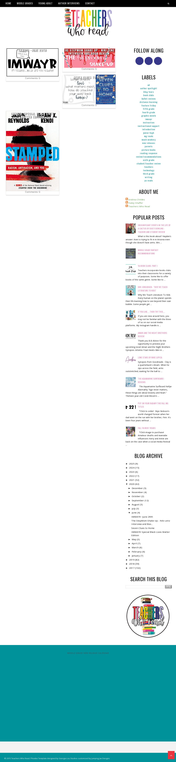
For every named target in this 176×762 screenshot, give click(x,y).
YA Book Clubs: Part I (148, 265)
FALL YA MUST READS (146, 427)
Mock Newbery (149, 139)
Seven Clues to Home (89, 77)
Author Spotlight (148, 88)
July (134, 508)
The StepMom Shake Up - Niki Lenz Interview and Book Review (88, 51)
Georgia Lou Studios (68, 758)
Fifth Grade (149, 108)
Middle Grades (25, 3)
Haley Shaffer (135, 202)
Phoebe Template (39, 758)
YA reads (148, 180)
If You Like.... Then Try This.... (151, 311)
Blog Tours (149, 91)
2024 (132, 467)
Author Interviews (69, 3)
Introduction (148, 129)
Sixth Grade (149, 159)
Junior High (148, 132)
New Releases (148, 142)
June (134, 512)
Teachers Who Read (139, 206)
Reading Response (148, 153)
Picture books (149, 149)
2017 (132, 568)
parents (149, 146)
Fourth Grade (148, 112)
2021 (132, 480)
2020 (132, 484)
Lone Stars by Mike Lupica (150, 357)
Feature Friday (148, 105)
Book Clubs (148, 95)
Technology (148, 170)
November (138, 492)
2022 (132, 475)
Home (8, 3)
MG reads (148, 136)
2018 (132, 563)
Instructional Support (149, 125)
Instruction (149, 122)
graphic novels (148, 115)
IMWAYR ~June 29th (32, 50)
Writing (148, 177)
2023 (132, 471)
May (134, 539)
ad (149, 84)
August (136, 504)
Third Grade (149, 173)
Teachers (148, 166)
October (136, 496)
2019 (132, 559)
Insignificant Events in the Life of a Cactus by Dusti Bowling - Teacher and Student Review (154, 228)
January (136, 555)
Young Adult (45, 3)
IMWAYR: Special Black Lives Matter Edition (32, 115)
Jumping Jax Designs (100, 758)
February (137, 551)
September (138, 500)
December (138, 488)
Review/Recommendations (148, 156)
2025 (132, 463)
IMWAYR (148, 119)
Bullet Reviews (149, 98)
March (135, 547)
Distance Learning (149, 101)
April (135, 543)
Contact (90, 3)
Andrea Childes (136, 199)
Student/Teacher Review (149, 163)
